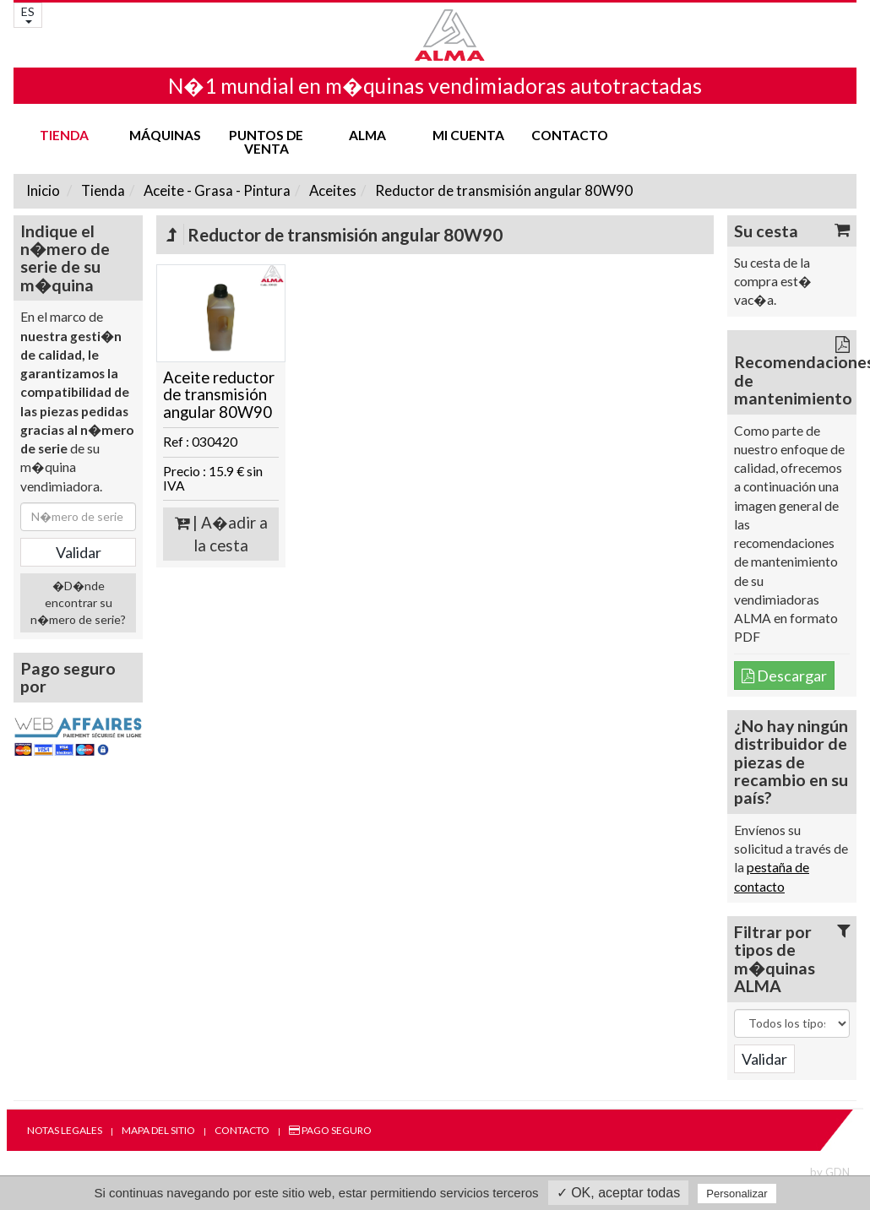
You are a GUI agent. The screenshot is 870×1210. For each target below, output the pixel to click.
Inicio (43, 190)
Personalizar (736, 1193)
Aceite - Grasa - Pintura (216, 190)
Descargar (784, 675)
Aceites (331, 190)
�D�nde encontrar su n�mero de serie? (78, 602)
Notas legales (64, 1130)
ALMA (367, 135)
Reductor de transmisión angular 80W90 (502, 190)
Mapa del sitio (158, 1130)
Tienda (64, 135)
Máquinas (165, 135)
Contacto (569, 135)
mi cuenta (468, 135)
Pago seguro (330, 1130)
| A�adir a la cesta (221, 534)
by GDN (830, 1172)
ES (28, 14)
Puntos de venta (266, 142)
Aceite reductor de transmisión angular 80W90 (219, 394)
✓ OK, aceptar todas (618, 1193)
